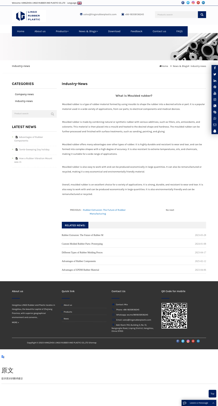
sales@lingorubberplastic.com (99, 14)
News (65, 318)
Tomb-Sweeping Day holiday (31, 149)
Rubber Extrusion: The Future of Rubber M (82, 235)
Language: (74, 3)
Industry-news (198, 66)
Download (114, 31)
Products (62, 31)
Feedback (136, 31)
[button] (68, 31)
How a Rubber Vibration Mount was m (33, 160)
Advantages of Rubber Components (79, 261)
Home (20, 31)
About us (40, 31)
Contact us (159, 31)
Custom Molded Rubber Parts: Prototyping (82, 244)
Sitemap (92, 342)
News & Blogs (88, 31)
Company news (24, 94)
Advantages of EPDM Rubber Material (80, 270)
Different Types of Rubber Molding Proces (82, 252)
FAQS (179, 31)
